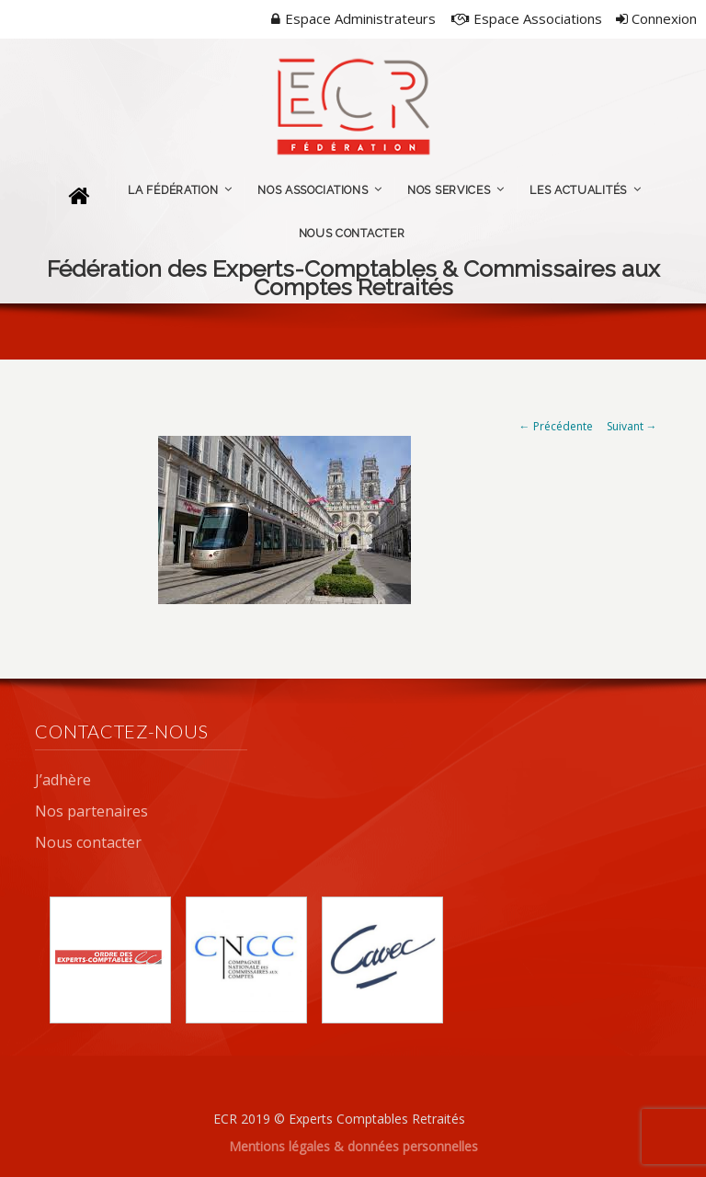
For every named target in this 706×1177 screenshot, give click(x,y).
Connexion (656, 18)
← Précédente (556, 426)
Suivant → (632, 426)
